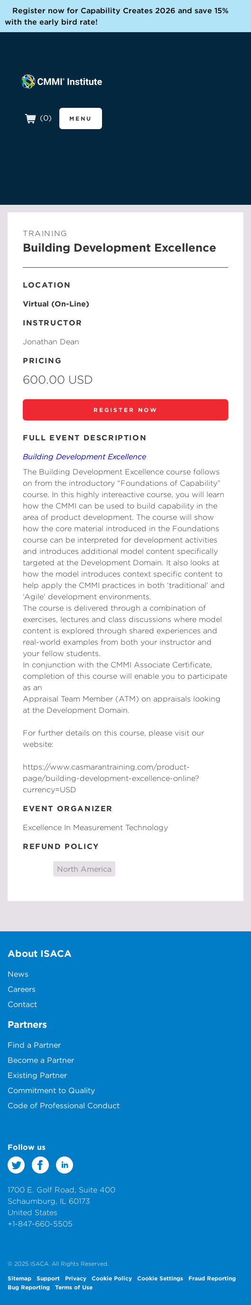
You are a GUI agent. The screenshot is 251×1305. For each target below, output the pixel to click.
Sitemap (19, 1278)
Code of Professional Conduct (64, 1105)
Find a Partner (34, 1045)
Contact (22, 1004)
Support (48, 1278)
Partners (27, 1024)
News (18, 974)
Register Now (125, 409)
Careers (22, 989)
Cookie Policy (112, 1278)
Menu (80, 118)
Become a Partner (41, 1060)
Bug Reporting (29, 1287)
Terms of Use (74, 1287)
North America (84, 869)
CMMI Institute (61, 81)
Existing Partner (37, 1075)
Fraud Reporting (212, 1278)
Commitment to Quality (51, 1090)
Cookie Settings (160, 1278)
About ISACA (40, 953)
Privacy (75, 1278)
